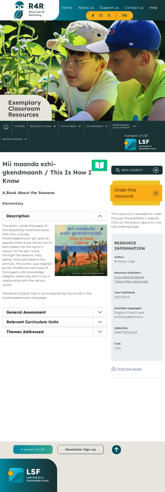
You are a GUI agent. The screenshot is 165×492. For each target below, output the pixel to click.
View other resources (131, 281)
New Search (132, 170)
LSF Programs (94, 126)
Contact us (134, 8)
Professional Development (121, 126)
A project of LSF (33, 449)
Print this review (129, 369)
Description (17, 215)
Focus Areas (68, 126)
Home (67, 8)
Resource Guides (40, 126)
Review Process (12, 139)
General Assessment (26, 312)
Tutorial (19, 126)
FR (124, 16)
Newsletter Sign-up (80, 449)
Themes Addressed (25, 331)
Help (153, 8)
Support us (109, 8)
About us (86, 8)
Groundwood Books (129, 277)
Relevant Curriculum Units (32, 321)
